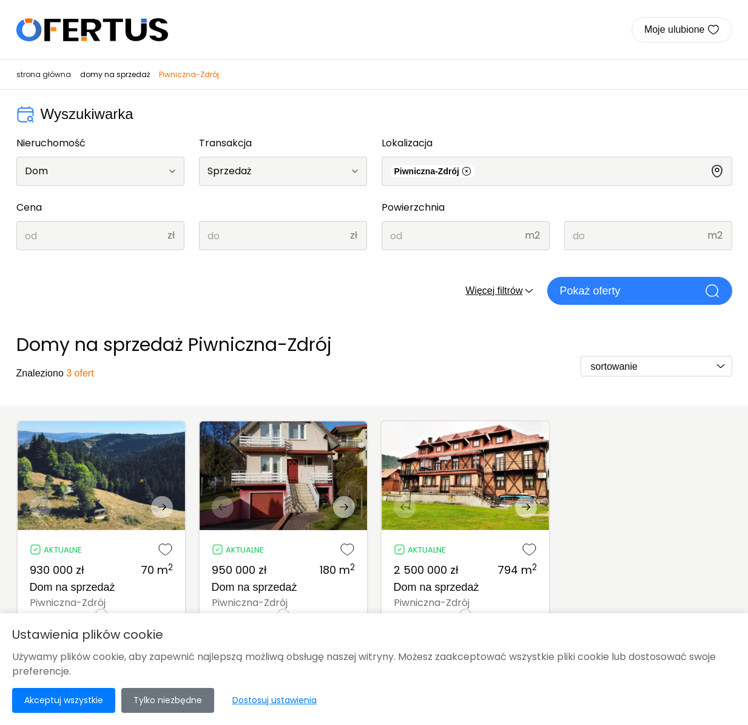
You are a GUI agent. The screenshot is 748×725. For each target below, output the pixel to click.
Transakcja (225, 143)
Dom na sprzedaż (72, 587)
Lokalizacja (407, 143)
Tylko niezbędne (167, 700)
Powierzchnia (413, 207)
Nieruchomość (51, 143)
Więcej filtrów (499, 291)
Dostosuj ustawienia (274, 700)
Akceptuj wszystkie (63, 700)
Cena (29, 207)
